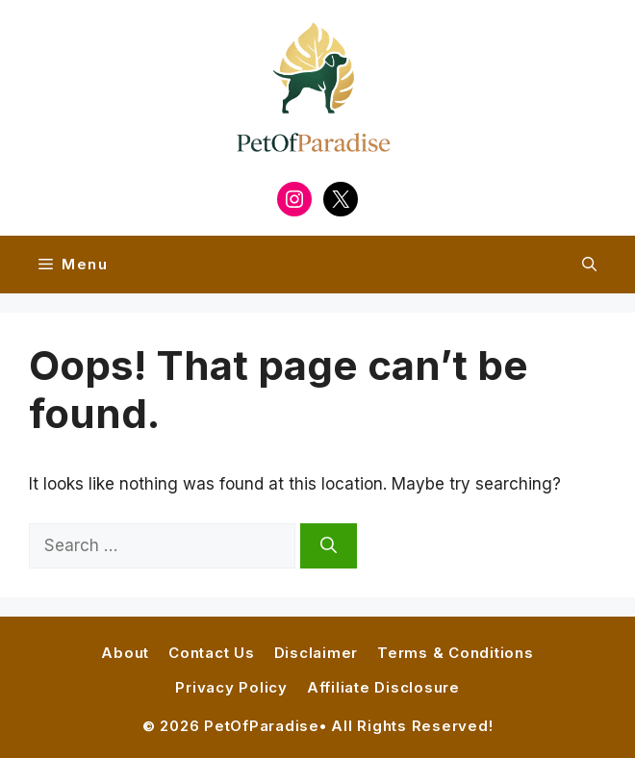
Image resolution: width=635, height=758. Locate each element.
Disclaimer (316, 653)
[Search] (328, 546)
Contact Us (211, 653)
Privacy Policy (231, 687)
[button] (589, 264)
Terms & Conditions (455, 653)
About (125, 653)
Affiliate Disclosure (383, 687)
